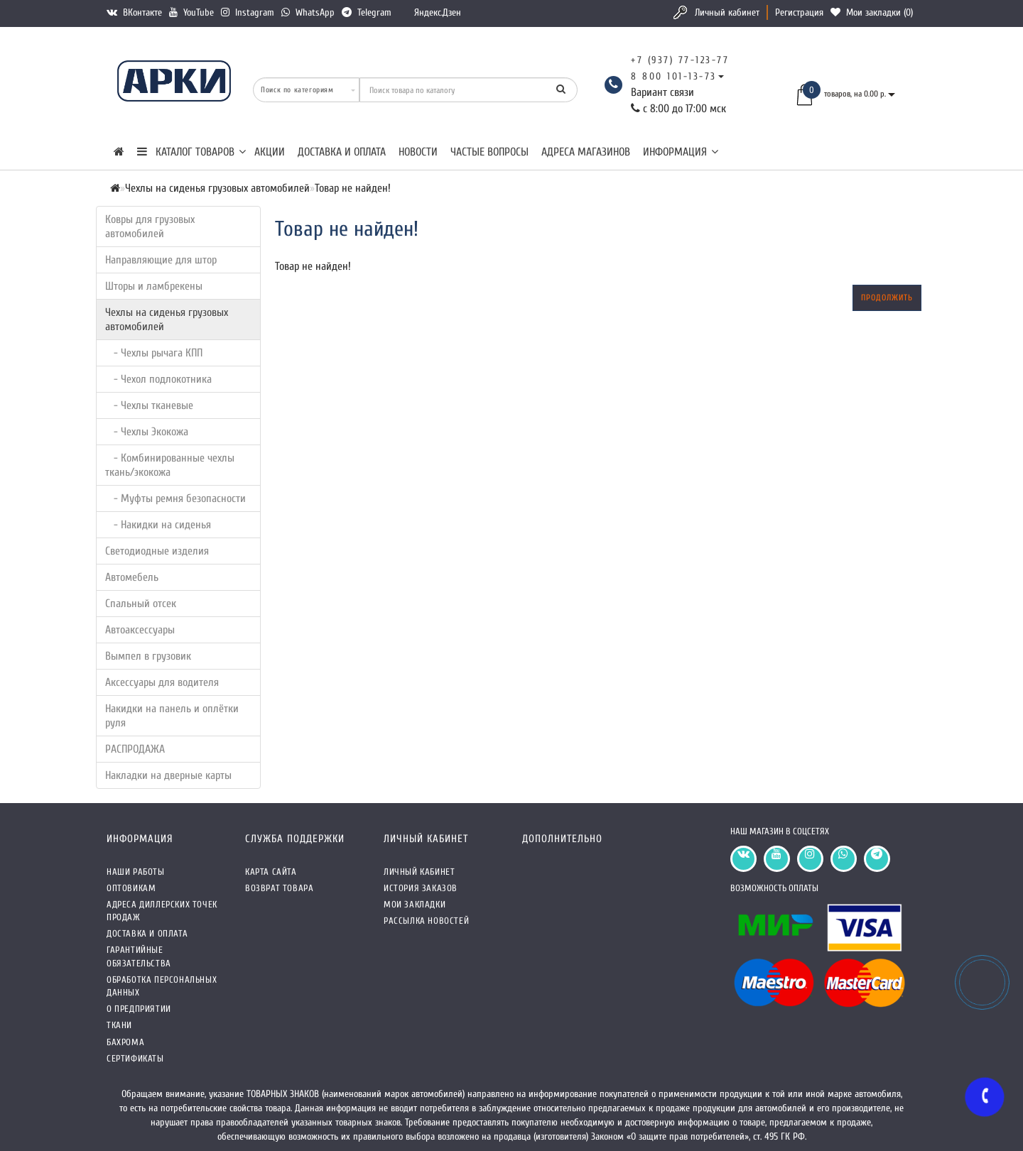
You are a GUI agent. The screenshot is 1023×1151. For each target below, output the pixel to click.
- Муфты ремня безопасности (175, 498)
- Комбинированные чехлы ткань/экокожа (169, 465)
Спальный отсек (140, 603)
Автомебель (131, 577)
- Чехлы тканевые (149, 405)
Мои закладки (414, 904)
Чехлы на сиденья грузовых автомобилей (166, 319)
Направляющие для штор (161, 259)
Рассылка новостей (426, 920)
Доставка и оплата (342, 152)
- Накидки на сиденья (158, 524)
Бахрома (125, 1042)
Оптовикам (131, 888)
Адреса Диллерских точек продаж (162, 910)
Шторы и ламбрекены (153, 286)
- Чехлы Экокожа (146, 431)
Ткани (119, 1025)
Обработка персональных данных (162, 986)
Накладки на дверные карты (168, 775)
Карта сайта (271, 871)
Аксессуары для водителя (162, 682)
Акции (269, 152)
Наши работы (136, 871)
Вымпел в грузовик (148, 656)
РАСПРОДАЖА (135, 749)
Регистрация (799, 12)
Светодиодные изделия (157, 551)
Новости (418, 152)
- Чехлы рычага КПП (153, 353)
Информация (680, 152)
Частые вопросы (489, 152)
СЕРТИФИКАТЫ (135, 1058)
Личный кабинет (727, 12)
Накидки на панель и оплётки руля (172, 715)
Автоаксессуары (140, 629)
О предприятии (139, 1008)
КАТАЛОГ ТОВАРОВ (191, 152)
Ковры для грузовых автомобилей (150, 226)
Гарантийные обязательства (139, 956)
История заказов (421, 888)
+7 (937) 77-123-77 (680, 60)
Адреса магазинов (585, 152)
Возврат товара (279, 888)
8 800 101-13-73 (674, 76)
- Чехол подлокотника (158, 379)
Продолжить (887, 297)
